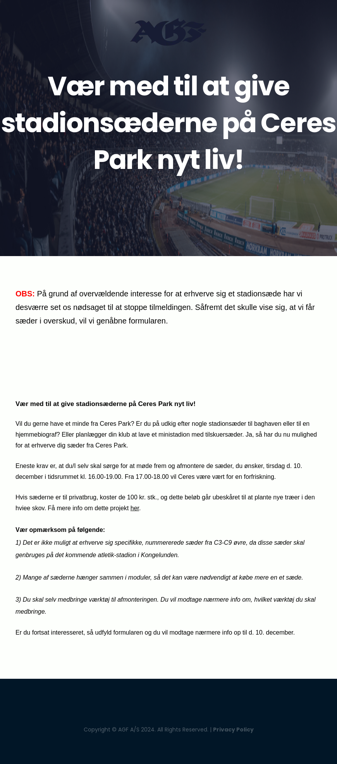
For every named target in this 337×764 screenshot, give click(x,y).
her (135, 508)
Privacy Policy (233, 729)
